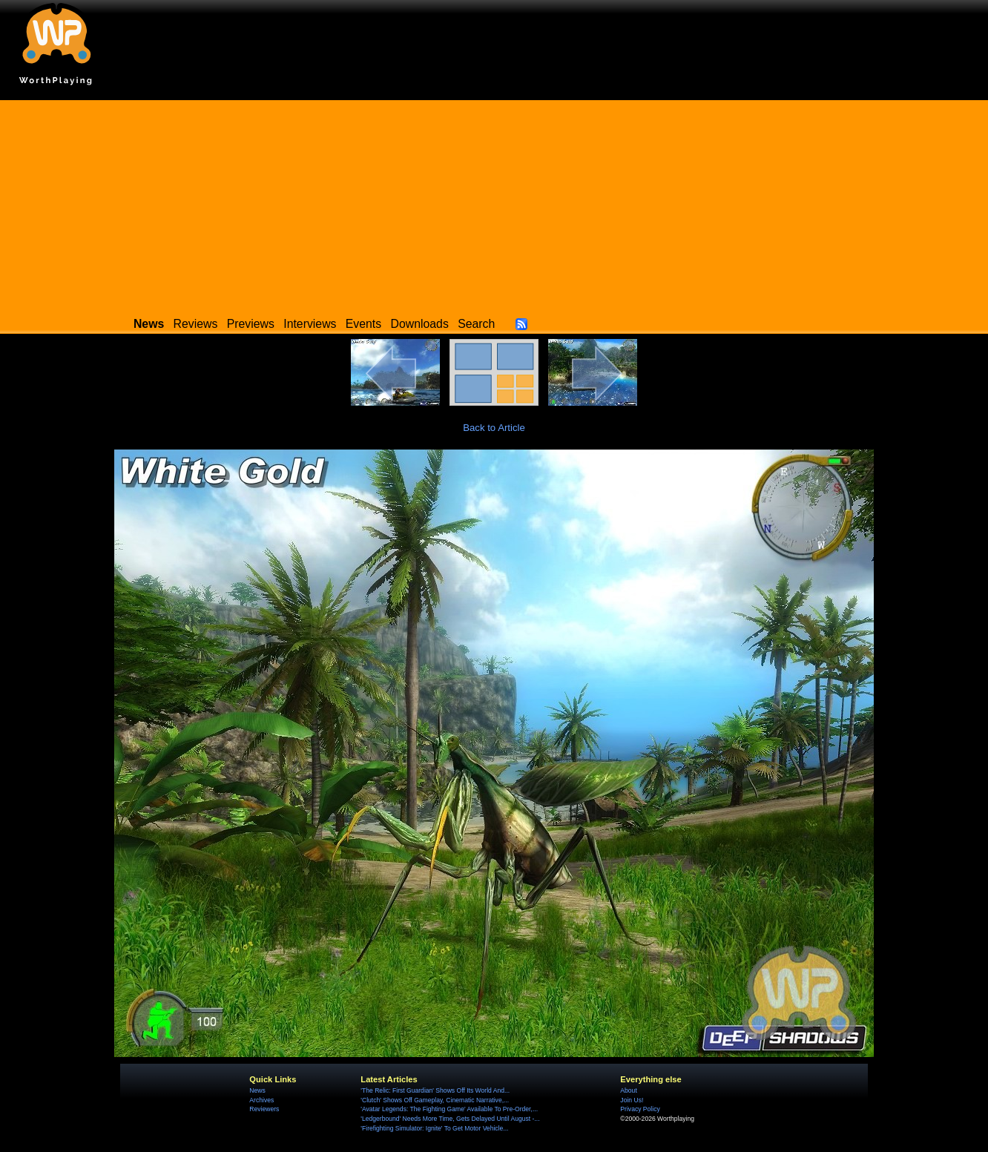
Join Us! (631, 1100)
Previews (250, 323)
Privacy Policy (639, 1109)
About (628, 1090)
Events (363, 323)
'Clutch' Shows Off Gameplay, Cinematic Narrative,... (434, 1100)
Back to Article (494, 427)
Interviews (309, 323)
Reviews (196, 323)
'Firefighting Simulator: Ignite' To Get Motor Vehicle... (434, 1128)
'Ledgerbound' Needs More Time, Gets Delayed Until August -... (449, 1118)
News (257, 1090)
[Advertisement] (494, 204)
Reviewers (264, 1109)
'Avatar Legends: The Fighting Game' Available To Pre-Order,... (449, 1109)
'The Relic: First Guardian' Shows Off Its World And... (435, 1090)
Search (476, 323)
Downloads (420, 323)
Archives (261, 1100)
